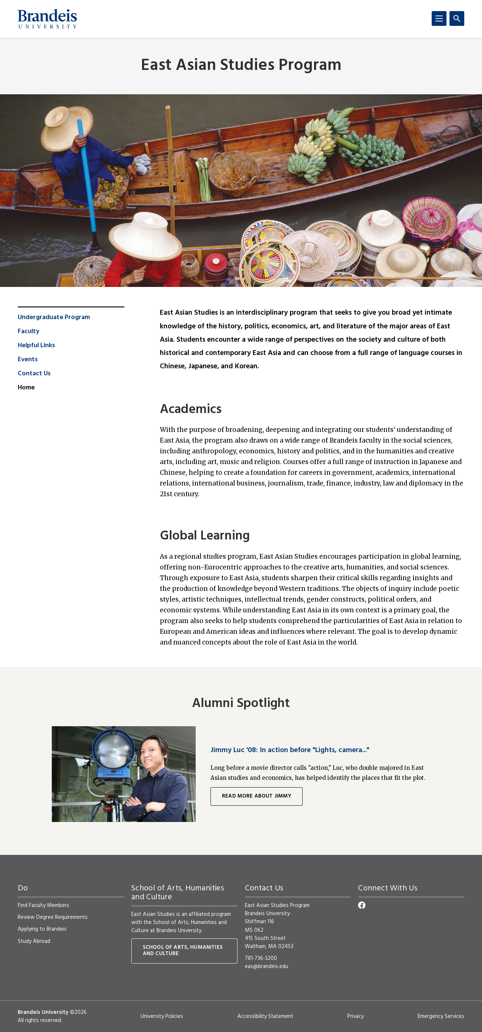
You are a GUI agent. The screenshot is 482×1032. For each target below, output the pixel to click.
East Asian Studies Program (241, 66)
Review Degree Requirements (53, 917)
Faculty (28, 332)
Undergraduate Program (54, 318)
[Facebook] (361, 905)
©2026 (78, 1012)
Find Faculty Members (43, 905)
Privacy (355, 1016)
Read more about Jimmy (256, 796)
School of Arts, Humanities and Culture (179, 926)
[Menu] (439, 18)
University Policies (162, 1016)
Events (28, 360)
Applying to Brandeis (42, 929)
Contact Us (34, 374)
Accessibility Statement (265, 1016)
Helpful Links (36, 346)
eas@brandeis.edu (266, 966)
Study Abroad (34, 941)
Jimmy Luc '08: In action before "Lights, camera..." (289, 750)
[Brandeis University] (47, 19)
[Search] (456, 18)
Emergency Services (441, 1016)
